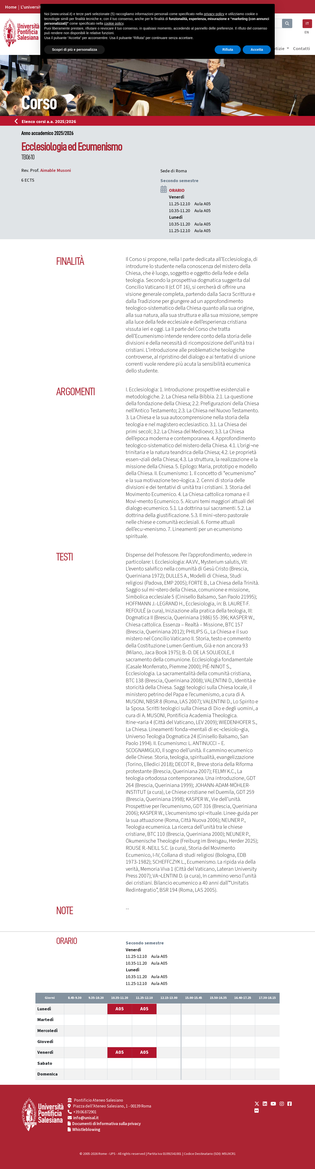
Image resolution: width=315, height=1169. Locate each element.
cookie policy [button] (113, 23)
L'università (32, 7)
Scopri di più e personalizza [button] (74, 50)
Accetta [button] (257, 50)
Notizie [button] (277, 48)
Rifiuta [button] (227, 50)
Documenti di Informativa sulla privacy (106, 1124)
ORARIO (177, 190)
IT (307, 23)
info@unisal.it (86, 1118)
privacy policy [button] (214, 14)
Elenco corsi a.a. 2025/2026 (47, 121)
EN (306, 32)
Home (11, 7)
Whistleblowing (86, 1130)
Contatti (301, 48)
